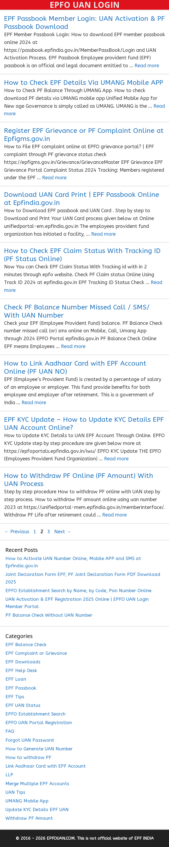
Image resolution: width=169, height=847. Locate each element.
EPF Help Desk (21, 670)
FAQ (9, 731)
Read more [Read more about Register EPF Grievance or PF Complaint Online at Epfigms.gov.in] (54, 178)
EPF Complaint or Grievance (36, 653)
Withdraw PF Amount (29, 818)
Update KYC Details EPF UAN (37, 809)
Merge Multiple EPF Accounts (37, 783)
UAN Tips (15, 792)
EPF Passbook (20, 688)
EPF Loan (15, 679)
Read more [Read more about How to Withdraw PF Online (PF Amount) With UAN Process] (114, 515)
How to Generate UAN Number (39, 748)
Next (62, 532)
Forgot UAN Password (29, 740)
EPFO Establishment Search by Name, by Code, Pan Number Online (78, 590)
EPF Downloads (22, 661)
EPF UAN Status (22, 705)
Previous (16, 532)
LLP (9, 774)
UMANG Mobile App (27, 801)
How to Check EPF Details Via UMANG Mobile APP (83, 83)
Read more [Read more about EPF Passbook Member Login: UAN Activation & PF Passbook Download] (146, 66)
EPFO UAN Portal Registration (38, 722)
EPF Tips (14, 696)
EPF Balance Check (25, 644)
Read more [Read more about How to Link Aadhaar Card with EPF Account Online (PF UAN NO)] (34, 403)
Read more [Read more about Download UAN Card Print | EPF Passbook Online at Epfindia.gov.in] (103, 234)
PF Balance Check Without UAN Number (48, 615)
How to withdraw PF (28, 757)
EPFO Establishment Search (35, 714)
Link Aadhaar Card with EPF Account (45, 766)
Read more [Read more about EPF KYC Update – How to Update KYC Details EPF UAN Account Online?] (116, 459)
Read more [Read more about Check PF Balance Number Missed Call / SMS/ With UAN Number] (73, 346)
